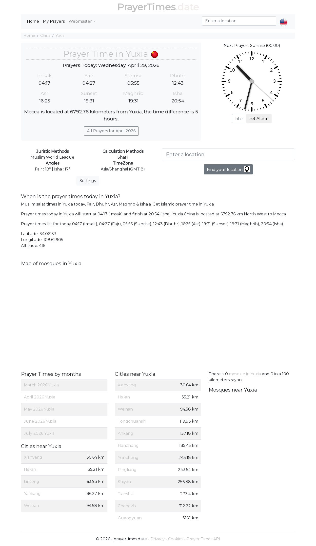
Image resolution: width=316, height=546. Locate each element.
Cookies (175, 539)
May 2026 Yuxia (39, 409)
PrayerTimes (146, 7)
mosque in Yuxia (245, 374)
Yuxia (60, 35)
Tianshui (126, 493)
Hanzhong (128, 445)
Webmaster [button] (81, 21)
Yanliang (32, 493)
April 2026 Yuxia (39, 397)
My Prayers (54, 21)
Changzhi (127, 506)
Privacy (157, 539)
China (45, 35)
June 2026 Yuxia (40, 421)
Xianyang (33, 457)
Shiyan (124, 481)
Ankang (125, 433)
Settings (87, 180)
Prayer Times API (203, 539)
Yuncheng (128, 457)
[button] (283, 18)
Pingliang (127, 469)
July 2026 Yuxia (39, 433)
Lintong (31, 481)
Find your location (228, 169)
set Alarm (259, 118)
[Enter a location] (228, 154)
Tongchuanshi (132, 421)
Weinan (31, 505)
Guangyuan (130, 518)
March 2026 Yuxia (41, 385)
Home (33, 21)
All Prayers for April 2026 (111, 131)
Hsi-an (30, 469)
